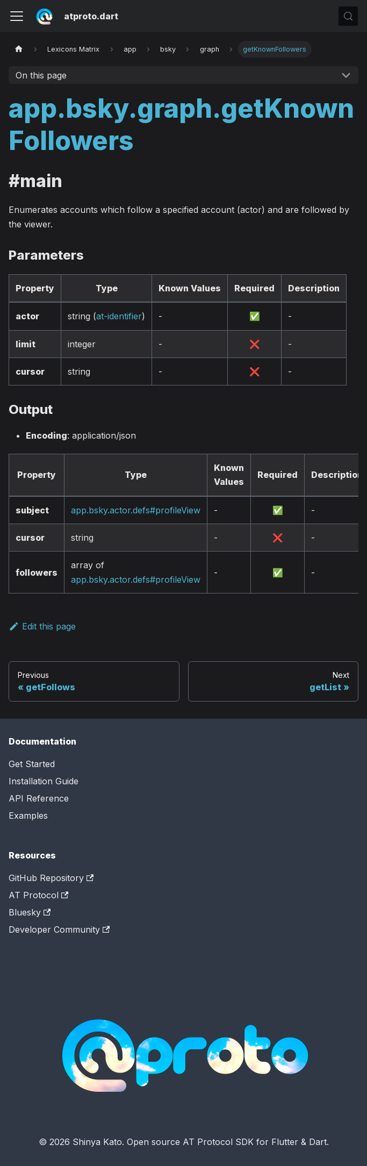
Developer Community (59, 929)
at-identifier (119, 316)
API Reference (39, 798)
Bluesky (30, 912)
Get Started (32, 764)
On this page (41, 75)
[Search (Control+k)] (348, 16)
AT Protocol (38, 895)
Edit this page (42, 626)
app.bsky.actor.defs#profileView (135, 510)
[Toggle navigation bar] (17, 16)
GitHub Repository (51, 877)
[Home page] (19, 49)
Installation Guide (43, 781)
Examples (28, 815)
